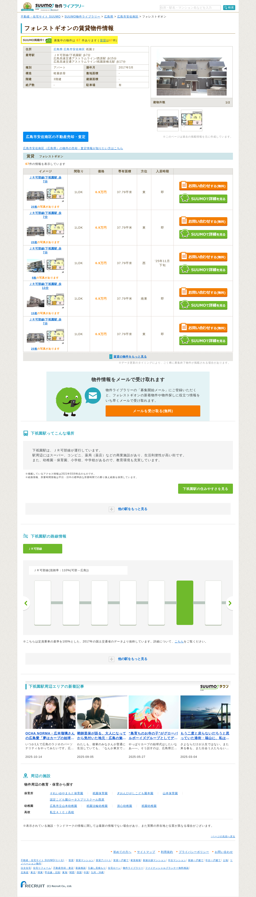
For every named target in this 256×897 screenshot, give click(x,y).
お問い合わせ (224, 852)
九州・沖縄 (97, 872)
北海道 (24, 872)
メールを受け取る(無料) (153, 411)
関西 (72, 872)
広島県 (108, 16)
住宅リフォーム (42, 868)
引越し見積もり (97, 868)
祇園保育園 (100, 793)
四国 (79, 872)
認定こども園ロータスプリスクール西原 (77, 799)
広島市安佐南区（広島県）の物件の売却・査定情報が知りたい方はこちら (73, 148)
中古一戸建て (213, 860)
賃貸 (103, 40)
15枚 (34, 313)
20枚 (34, 206)
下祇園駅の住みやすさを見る (205, 489)
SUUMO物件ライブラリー (82, 16)
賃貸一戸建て (121, 860)
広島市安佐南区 (127, 16)
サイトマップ (146, 852)
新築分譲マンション (154, 860)
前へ (26, 603)
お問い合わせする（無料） (203, 186)
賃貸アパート (103, 860)
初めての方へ (122, 852)
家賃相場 (136, 860)
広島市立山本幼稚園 (63, 806)
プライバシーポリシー (194, 852)
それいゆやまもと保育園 (66, 793)
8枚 (34, 277)
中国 (86, 872)
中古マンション (177, 860)
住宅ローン (114, 868)
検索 (231, 7)
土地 (225, 860)
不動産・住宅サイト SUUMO (41, 16)
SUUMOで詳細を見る (203, 198)
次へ (229, 603)
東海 (64, 872)
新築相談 (81, 868)
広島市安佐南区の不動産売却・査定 (56, 137)
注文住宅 (26, 868)
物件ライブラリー (133, 868)
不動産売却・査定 (63, 868)
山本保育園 (170, 793)
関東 (40, 872)
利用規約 (167, 852)
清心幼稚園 (124, 806)
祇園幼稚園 (149, 806)
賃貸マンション (85, 860)
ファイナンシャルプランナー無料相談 (167, 868)
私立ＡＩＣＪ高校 (62, 812)
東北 (33, 872)
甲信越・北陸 (52, 872)
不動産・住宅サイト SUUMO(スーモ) (42, 860)
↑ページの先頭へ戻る (223, 836)
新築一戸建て (196, 860)
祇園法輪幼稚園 (97, 806)
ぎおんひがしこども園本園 (135, 793)
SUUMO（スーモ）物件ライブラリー (52, 6)
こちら (179, 641)
